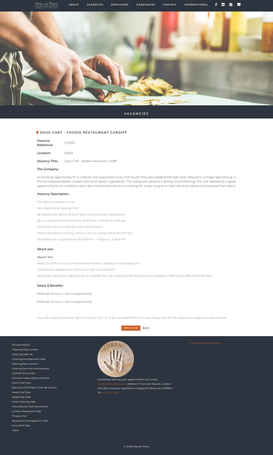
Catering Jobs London (25, 349)
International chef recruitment (30, 406)
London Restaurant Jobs (26, 411)
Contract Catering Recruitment (30, 377)
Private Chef (19, 415)
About (74, 5)
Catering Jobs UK (22, 354)
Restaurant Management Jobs (30, 420)
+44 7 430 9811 (110, 392)
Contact (169, 5)
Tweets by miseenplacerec (206, 342)
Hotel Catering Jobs (24, 401)
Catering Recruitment (25, 363)
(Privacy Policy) (21, 344)
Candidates (146, 5)
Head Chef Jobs (21, 392)
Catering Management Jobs (28, 359)
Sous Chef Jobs (21, 425)
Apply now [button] (131, 328)
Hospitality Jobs (21, 396)
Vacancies (95, 5)
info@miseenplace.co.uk (112, 383)
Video (15, 430)
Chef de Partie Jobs (23, 373)
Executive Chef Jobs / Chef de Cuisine (34, 387)
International (196, 5)
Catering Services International (30, 368)
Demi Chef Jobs (21, 382)
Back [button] (146, 328)
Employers (120, 5)
